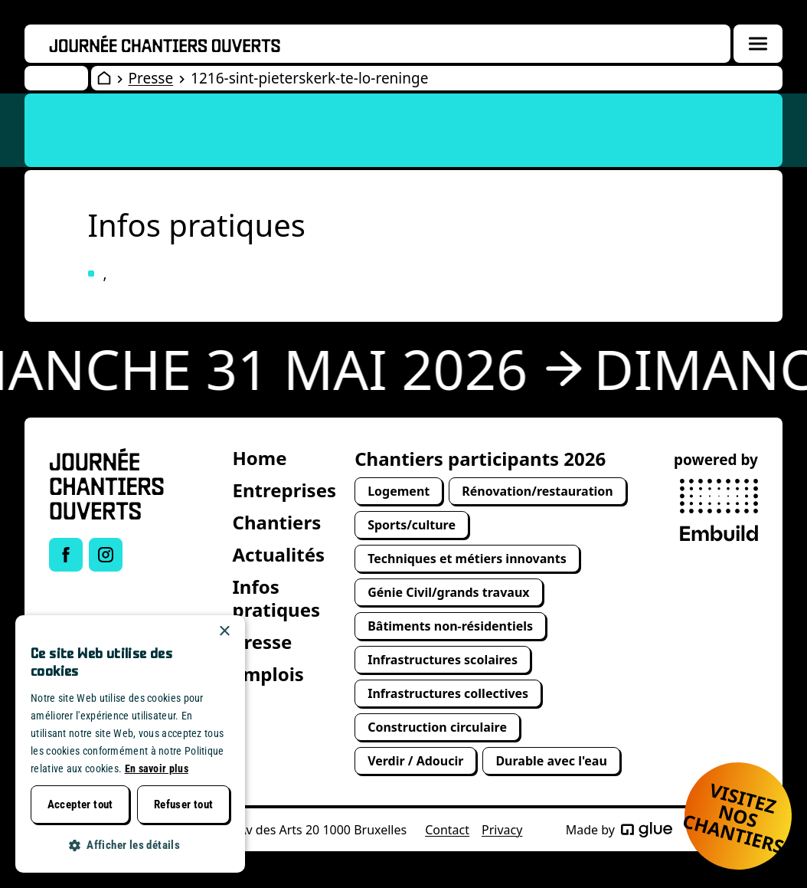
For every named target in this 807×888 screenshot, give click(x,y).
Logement (399, 491)
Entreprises (285, 490)
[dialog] (130, 744)
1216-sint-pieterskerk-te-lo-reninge (309, 78)
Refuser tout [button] (184, 804)
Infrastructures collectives (448, 693)
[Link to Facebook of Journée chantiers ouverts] (66, 555)
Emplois (268, 673)
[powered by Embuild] (719, 510)
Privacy (502, 829)
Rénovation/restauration (537, 491)
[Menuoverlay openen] (757, 44)
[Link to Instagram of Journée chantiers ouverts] (106, 555)
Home (260, 457)
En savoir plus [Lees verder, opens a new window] (156, 768)
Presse (151, 78)
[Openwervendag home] (164, 43)
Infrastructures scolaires (443, 659)
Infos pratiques (277, 598)
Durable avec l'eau (550, 760)
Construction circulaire (437, 727)
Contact (447, 829)
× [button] (224, 631)
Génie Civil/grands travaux (448, 592)
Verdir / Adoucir (415, 760)
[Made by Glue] (646, 829)
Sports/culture (412, 524)
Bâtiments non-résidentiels (450, 626)
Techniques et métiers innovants (467, 558)
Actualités (279, 554)
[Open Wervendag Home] (104, 78)
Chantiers (277, 522)
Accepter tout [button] (80, 804)
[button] (130, 845)
